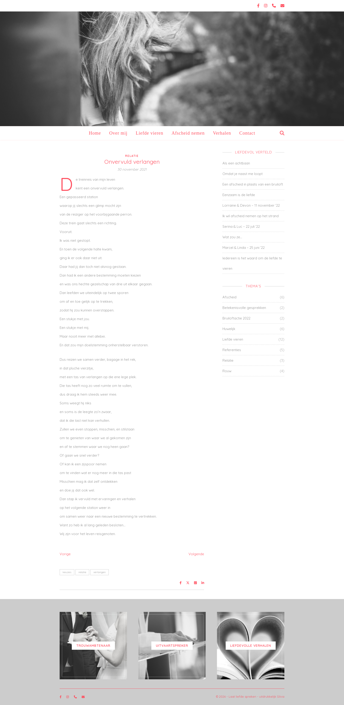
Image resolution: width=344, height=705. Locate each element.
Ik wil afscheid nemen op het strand (250, 216)
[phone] (274, 5)
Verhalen (222, 133)
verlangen (99, 572)
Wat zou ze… (232, 237)
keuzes (67, 572)
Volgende (196, 554)
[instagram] (266, 5)
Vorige (65, 554)
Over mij (118, 133)
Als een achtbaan (236, 163)
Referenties (231, 350)
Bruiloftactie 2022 (236, 318)
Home (95, 133)
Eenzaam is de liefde (238, 195)
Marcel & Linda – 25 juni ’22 (243, 247)
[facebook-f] (259, 5)
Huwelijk (228, 329)
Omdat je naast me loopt (242, 174)
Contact (247, 133)
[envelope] (282, 5)
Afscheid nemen (188, 133)
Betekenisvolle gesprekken (244, 307)
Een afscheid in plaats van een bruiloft (252, 184)
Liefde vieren (149, 133)
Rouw (226, 371)
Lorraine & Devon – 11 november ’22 (251, 205)
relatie (82, 572)
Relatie (132, 156)
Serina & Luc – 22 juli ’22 (241, 226)
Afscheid (229, 297)
